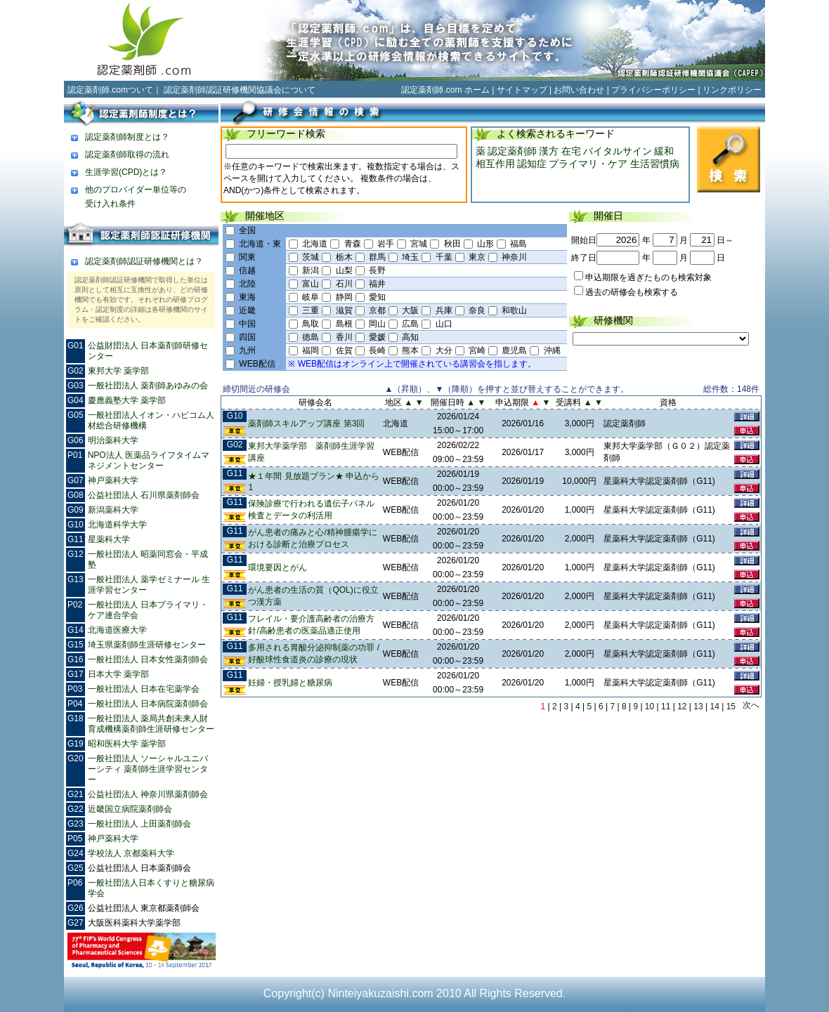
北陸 (247, 284)
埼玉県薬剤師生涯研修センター (147, 645)
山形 (485, 244)
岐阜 (310, 297)
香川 (344, 337)
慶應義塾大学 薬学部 (127, 400)
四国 (247, 337)
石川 (344, 284)
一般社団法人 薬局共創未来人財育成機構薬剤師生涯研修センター (151, 724)
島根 (344, 324)
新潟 (310, 270)
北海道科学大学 (117, 525)
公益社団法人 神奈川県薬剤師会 (148, 794)
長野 (377, 270)
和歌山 (514, 310)
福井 (377, 284)
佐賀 (344, 350)
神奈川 (514, 257)
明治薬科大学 (113, 440)
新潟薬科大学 (113, 510)
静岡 (344, 297)
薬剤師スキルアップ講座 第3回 (306, 423)
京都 (377, 310)
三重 (310, 310)
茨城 (310, 257)
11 (665, 706)
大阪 (410, 310)
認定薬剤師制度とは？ (127, 137)
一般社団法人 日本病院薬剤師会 (148, 704)
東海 (247, 297)
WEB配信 (257, 364)
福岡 (310, 350)
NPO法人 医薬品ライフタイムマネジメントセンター (148, 460)
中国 (247, 324)
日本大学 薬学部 (118, 674)
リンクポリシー (732, 90)
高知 (410, 337)
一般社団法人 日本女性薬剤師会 (148, 659)
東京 (477, 257)
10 (649, 706)
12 (681, 706)
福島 (518, 244)
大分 (444, 350)
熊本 (410, 350)
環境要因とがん (277, 567)
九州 (247, 350)
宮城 (418, 244)
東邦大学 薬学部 (118, 371)
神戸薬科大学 (113, 480)
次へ (751, 705)
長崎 (377, 350)
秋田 (452, 244)
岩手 (385, 244)
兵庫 (444, 310)
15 (731, 706)
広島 (410, 324)
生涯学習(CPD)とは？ (126, 172)
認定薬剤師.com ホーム (445, 90)
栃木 (344, 257)
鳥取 (310, 324)
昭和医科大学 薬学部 (127, 744)
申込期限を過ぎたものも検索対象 (648, 277)
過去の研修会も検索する (631, 292)
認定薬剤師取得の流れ (127, 154)
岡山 (377, 324)
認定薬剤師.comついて (110, 90)
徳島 (310, 337)
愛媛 (377, 337)
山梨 (344, 270)
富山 (310, 284)
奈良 (477, 310)
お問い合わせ (579, 90)
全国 (247, 230)
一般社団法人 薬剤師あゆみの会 (148, 385)
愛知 (377, 297)
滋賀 (344, 310)
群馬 (377, 257)
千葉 (444, 257)
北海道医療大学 (117, 630)
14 (714, 706)
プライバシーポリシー (653, 90)
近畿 (247, 310)
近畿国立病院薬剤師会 (130, 809)
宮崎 (477, 350)
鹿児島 (514, 350)
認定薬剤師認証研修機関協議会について (239, 90)
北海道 (314, 244)
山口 (444, 324)
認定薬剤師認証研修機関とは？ (144, 261)
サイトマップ (522, 90)
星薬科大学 (109, 539)
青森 (352, 244)
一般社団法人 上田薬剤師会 (139, 824)
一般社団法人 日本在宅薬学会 (144, 689)
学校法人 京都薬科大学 (131, 853)
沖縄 (552, 350)
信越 (247, 270)
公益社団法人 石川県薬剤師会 (144, 495)
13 (698, 706)
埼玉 (410, 257)
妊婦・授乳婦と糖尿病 (290, 683)
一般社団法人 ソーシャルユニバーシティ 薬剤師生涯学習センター (148, 769)
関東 (247, 257)
